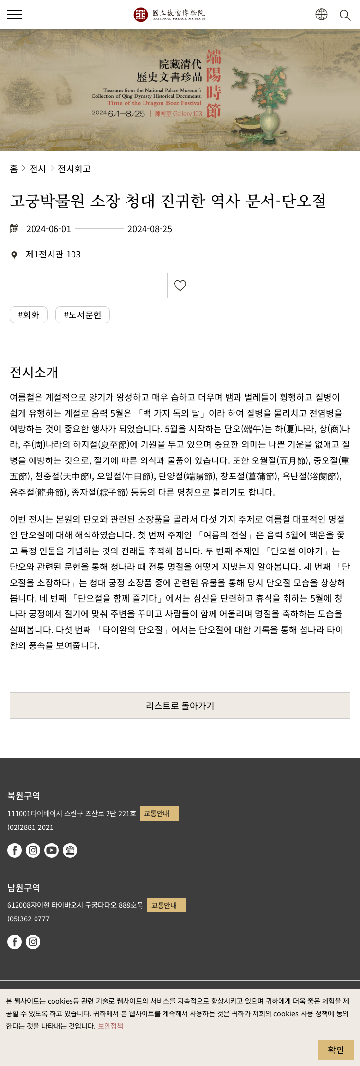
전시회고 (74, 168)
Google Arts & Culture (70, 850)
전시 (38, 168)
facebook (14, 850)
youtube (51, 850)
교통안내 (156, 813)
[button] (321, 14)
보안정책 (110, 1025)
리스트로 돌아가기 (180, 705)
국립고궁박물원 (169, 14)
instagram (33, 850)
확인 (336, 1049)
